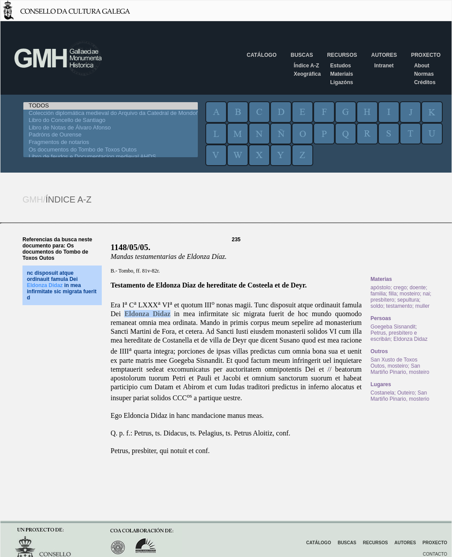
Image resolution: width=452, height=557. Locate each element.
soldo (376, 306)
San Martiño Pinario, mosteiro (399, 369)
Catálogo (262, 55)
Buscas (302, 55)
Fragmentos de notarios (110, 142)
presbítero (382, 300)
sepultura (408, 300)
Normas (424, 74)
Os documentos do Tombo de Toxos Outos (110, 150)
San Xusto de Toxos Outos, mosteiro (394, 363)
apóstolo (380, 287)
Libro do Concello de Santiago (110, 120)
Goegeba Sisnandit (392, 327)
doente (418, 287)
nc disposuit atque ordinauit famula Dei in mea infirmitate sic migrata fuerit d (61, 285)
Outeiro (406, 393)
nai (426, 294)
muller (422, 306)
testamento (399, 306)
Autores (383, 55)
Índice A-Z (306, 66)
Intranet (383, 66)
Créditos (425, 82)
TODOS (110, 106)
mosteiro (410, 294)
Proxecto (426, 55)
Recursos (342, 55)
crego (400, 287)
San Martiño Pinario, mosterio (399, 396)
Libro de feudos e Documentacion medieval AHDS (110, 157)
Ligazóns (341, 82)
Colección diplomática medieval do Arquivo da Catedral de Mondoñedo (110, 113)
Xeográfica (307, 74)
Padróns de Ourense (110, 135)
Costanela (382, 393)
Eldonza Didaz (147, 313)
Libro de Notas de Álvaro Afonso (110, 128)
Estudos (340, 66)
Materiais (341, 74)
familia (378, 294)
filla (392, 294)
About (422, 66)
